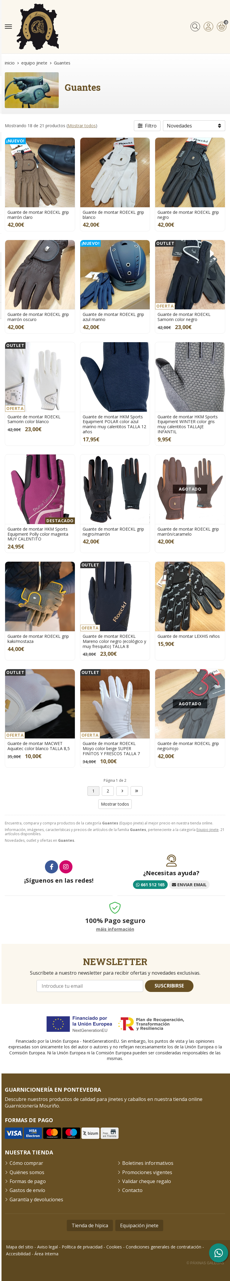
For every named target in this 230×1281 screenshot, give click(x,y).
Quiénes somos (27, 1172)
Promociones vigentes (147, 1172)
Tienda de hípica (90, 1225)
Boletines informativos (147, 1163)
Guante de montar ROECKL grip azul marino (113, 316)
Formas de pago (28, 1181)
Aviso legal (47, 1247)
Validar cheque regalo (146, 1181)
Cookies (114, 1247)
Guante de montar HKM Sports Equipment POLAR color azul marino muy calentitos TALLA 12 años (114, 424)
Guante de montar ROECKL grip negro (188, 214)
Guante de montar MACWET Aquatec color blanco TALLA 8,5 (38, 746)
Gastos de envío (27, 1190)
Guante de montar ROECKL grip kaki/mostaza (38, 638)
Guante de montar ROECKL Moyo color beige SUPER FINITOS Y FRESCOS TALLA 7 (111, 748)
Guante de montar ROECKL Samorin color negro (184, 316)
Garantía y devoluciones (36, 1199)
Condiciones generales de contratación (163, 1247)
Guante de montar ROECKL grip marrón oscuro (38, 316)
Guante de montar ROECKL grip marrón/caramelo (188, 531)
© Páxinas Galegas (205, 1263)
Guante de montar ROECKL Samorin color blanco (33, 419)
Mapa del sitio (19, 1247)
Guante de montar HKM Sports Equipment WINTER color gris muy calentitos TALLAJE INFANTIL (188, 424)
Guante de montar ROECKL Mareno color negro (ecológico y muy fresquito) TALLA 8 (114, 641)
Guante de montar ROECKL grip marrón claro (38, 214)
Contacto (132, 1190)
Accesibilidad (18, 1254)
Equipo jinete (207, 829)
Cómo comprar (26, 1163)
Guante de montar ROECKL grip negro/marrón (113, 531)
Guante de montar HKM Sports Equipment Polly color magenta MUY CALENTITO (37, 534)
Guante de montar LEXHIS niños (189, 636)
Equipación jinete (139, 1225)
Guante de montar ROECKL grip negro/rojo (188, 746)
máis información (115, 929)
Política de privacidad (82, 1247)
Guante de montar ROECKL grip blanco (113, 214)
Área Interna (46, 1254)
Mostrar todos (82, 125)
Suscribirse (169, 985)
